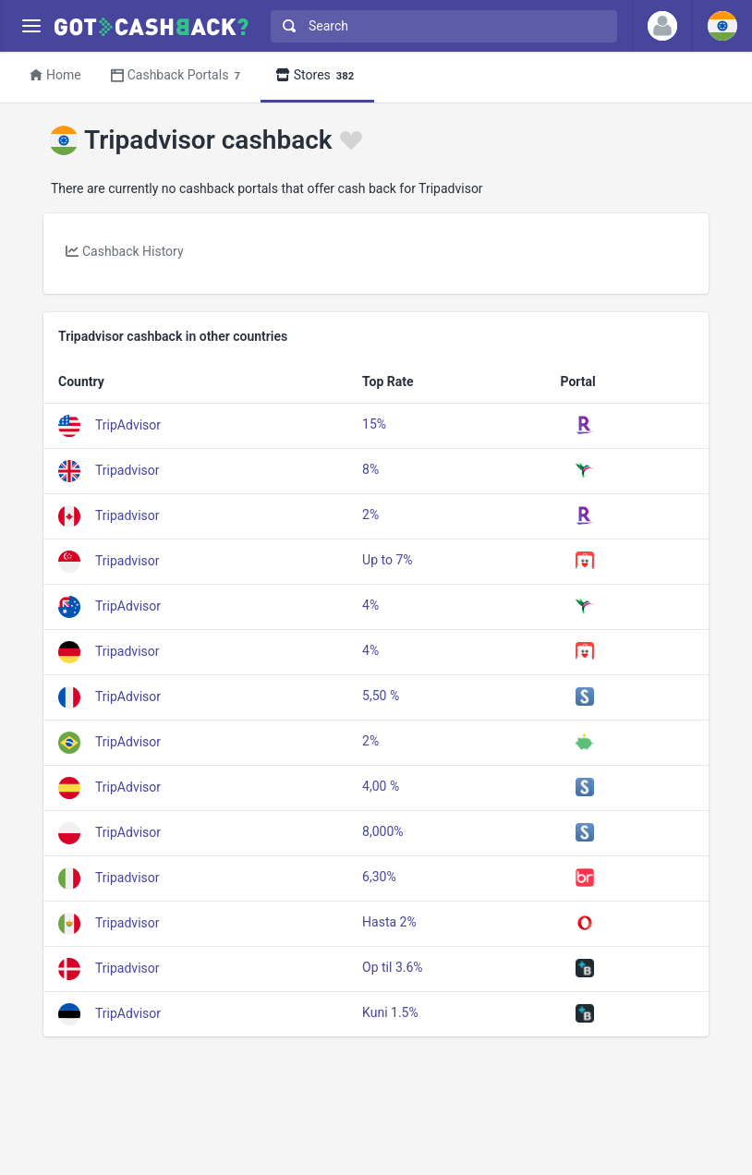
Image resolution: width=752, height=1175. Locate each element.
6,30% (379, 876)
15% (374, 424)
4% (370, 605)
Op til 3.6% (392, 967)
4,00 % (380, 786)
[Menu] (31, 26)
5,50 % (380, 695)
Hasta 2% (389, 922)
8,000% (382, 831)
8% (370, 469)
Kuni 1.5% (390, 1012)
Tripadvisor (127, 469)
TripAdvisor (128, 424)
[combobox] (439, 26)
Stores (317, 76)
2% (370, 514)
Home (55, 74)
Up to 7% (387, 559)
